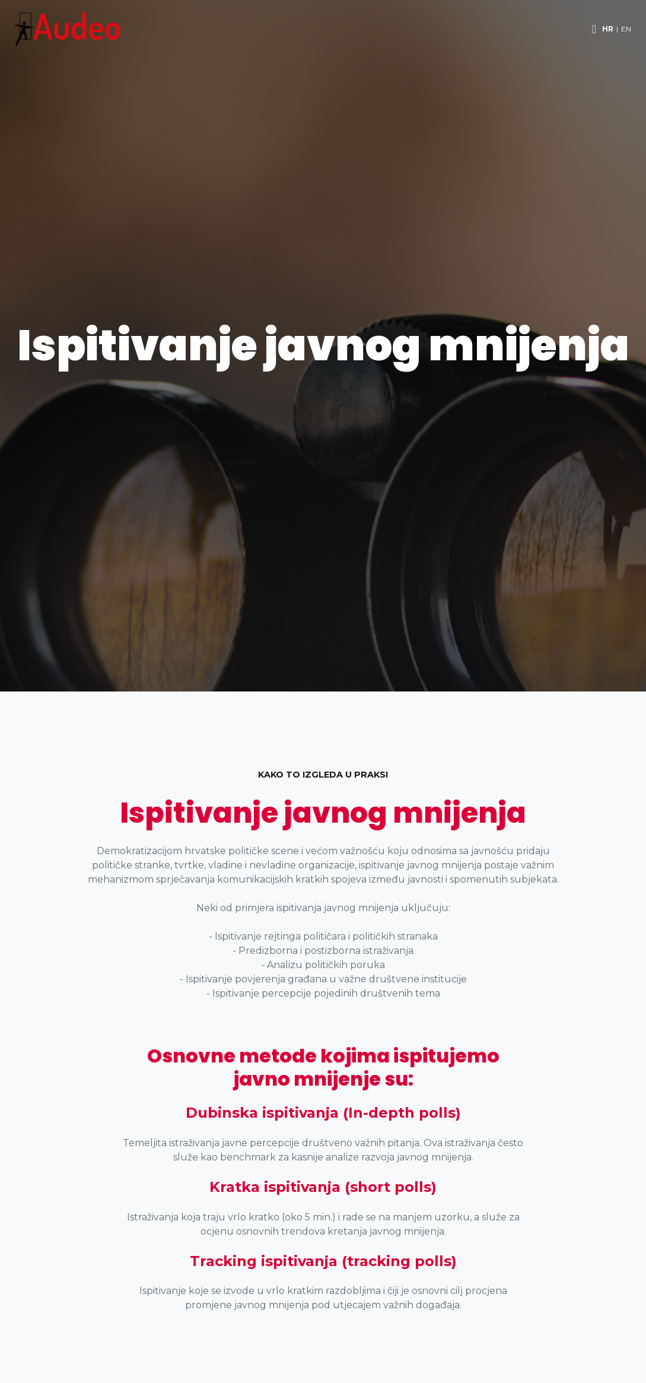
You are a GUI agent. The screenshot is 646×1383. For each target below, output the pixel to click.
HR (607, 28)
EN (626, 28)
